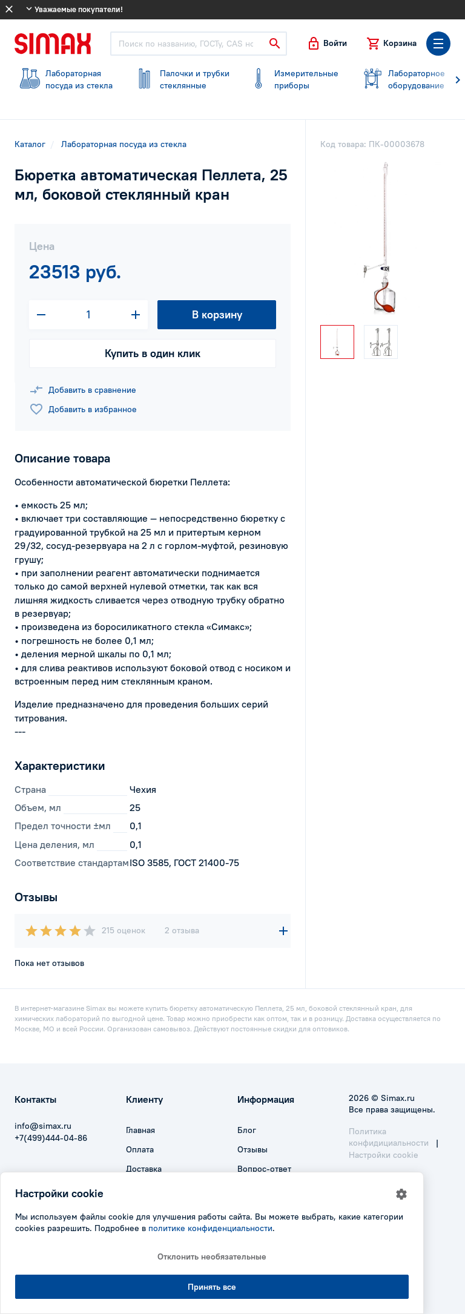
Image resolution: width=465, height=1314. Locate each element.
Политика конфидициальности (389, 1137)
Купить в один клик (152, 353)
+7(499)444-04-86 (51, 1137)
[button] (327, 43)
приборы (293, 79)
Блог (246, 1130)
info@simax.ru (43, 1125)
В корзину (217, 314)
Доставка (144, 1168)
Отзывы (252, 1149)
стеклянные (179, 79)
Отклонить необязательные (211, 1256)
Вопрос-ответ (264, 1168)
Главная (140, 1130)
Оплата (140, 1149)
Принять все (212, 1286)
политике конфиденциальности (210, 1228)
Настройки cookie (383, 1154)
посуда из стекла (64, 79)
